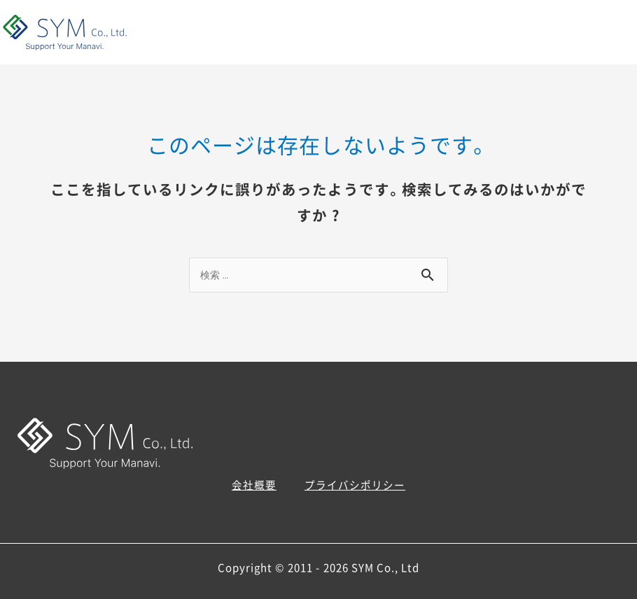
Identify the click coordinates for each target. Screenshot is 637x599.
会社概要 (254, 485)
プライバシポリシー (354, 485)
